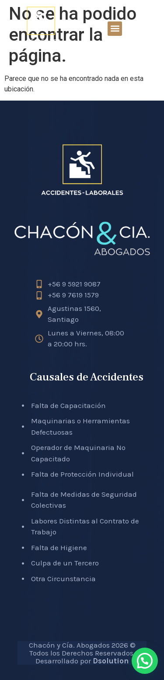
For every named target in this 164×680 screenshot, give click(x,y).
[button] (115, 28)
